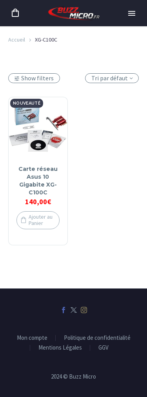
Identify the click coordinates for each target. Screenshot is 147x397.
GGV (103, 348)
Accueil (16, 39)
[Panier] (15, 13)
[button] (38, 220)
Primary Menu (131, 13)
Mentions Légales (60, 348)
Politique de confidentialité (97, 338)
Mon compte (32, 338)
